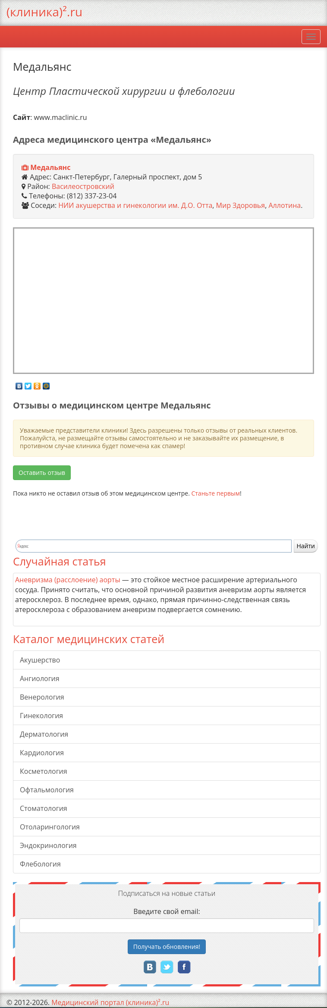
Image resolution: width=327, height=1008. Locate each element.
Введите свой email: (166, 911)
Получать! (167, 946)
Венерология (42, 697)
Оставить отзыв (42, 472)
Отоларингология (50, 827)
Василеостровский (83, 186)
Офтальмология (47, 789)
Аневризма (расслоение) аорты (67, 579)
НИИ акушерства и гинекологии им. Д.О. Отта (135, 205)
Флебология (40, 864)
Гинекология (41, 715)
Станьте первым (215, 493)
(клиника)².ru (44, 11)
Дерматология (44, 734)
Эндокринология (48, 845)
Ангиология (40, 678)
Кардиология (42, 752)
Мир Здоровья (240, 205)
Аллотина (284, 205)
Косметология (43, 771)
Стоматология (43, 808)
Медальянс (50, 167)
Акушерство (40, 660)
